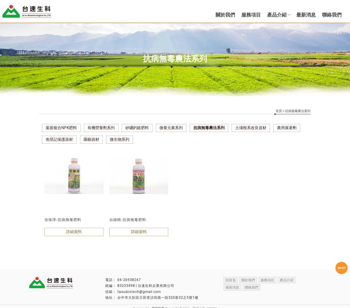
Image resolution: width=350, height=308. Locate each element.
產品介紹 (278, 15)
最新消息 (306, 15)
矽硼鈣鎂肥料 (137, 127)
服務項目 (251, 15)
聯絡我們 (331, 15)
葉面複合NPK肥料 (61, 127)
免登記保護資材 (59, 139)
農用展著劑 (287, 127)
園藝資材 (91, 139)
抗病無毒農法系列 (209, 127)
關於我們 (225, 15)
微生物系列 (119, 139)
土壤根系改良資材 (250, 127)
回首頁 (231, 280)
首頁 (279, 111)
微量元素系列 (171, 127)
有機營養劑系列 (101, 127)
